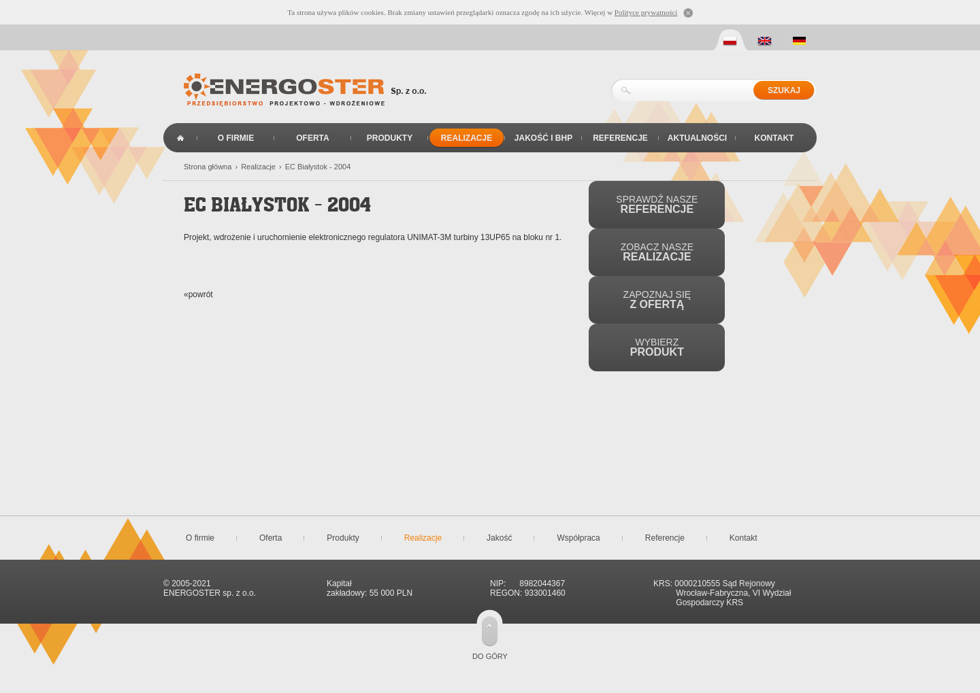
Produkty (389, 138)
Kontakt (774, 138)
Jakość (499, 538)
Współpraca (578, 538)
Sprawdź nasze (657, 204)
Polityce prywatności (646, 12)
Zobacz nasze (657, 252)
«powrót (198, 294)
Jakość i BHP (543, 138)
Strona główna (180, 137)
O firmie (236, 138)
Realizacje (466, 138)
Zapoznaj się (657, 299)
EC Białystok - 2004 (318, 167)
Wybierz (657, 347)
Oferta (312, 138)
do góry (490, 656)
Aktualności (697, 138)
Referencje (620, 138)
